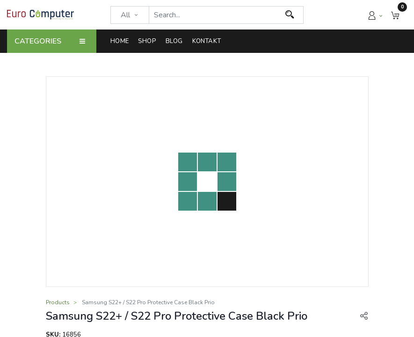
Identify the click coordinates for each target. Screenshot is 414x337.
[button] (395, 15)
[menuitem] (121, 41)
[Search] (290, 15)
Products (58, 302)
